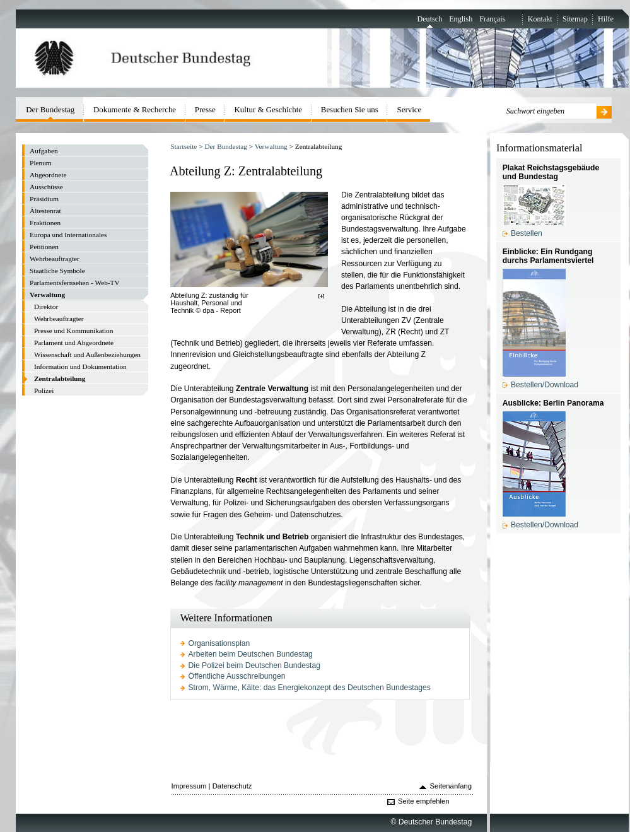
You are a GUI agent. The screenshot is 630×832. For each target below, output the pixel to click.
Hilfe (606, 19)
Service (409, 109)
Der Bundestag (225, 146)
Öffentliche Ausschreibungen (237, 676)
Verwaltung (271, 146)
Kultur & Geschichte (269, 109)
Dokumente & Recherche (134, 109)
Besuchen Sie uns (349, 109)
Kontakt (540, 19)
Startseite (183, 146)
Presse (205, 109)
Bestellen (526, 233)
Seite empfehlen (424, 801)
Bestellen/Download (544, 384)
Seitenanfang (451, 786)
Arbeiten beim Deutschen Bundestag (251, 654)
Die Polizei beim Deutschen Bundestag (254, 665)
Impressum (189, 786)
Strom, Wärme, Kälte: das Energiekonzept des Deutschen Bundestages (310, 687)
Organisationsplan (219, 643)
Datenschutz (232, 786)
